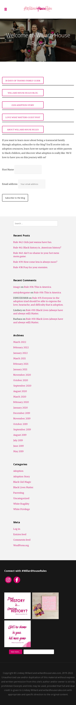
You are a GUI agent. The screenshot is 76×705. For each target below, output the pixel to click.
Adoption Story (21, 476)
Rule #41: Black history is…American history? (37, 247)
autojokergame (21, 292)
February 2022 (21, 347)
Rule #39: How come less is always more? (35, 261)
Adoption (18, 471)
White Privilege (21, 509)
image (16, 287)
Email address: (10, 184)
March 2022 (19, 342)
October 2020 (20, 380)
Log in (16, 529)
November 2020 (22, 374)
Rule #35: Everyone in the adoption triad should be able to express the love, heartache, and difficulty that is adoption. (38, 301)
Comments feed (21, 539)
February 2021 (20, 363)
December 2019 (21, 413)
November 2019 (21, 418)
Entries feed (19, 534)
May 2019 (18, 451)
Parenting (18, 492)
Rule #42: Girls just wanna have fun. (32, 242)
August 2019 (19, 435)
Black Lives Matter (23, 487)
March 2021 (19, 358)
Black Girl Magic (22, 482)
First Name (8, 169)
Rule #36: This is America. (37, 287)
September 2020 (22, 385)
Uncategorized (21, 498)
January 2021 (20, 369)
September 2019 (22, 429)
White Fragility (21, 503)
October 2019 (20, 424)
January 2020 (20, 407)
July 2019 (18, 440)
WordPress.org (21, 545)
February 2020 (21, 402)
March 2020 (19, 396)
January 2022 (20, 353)
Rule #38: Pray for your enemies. (30, 267)
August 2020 (20, 391)
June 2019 (18, 446)
